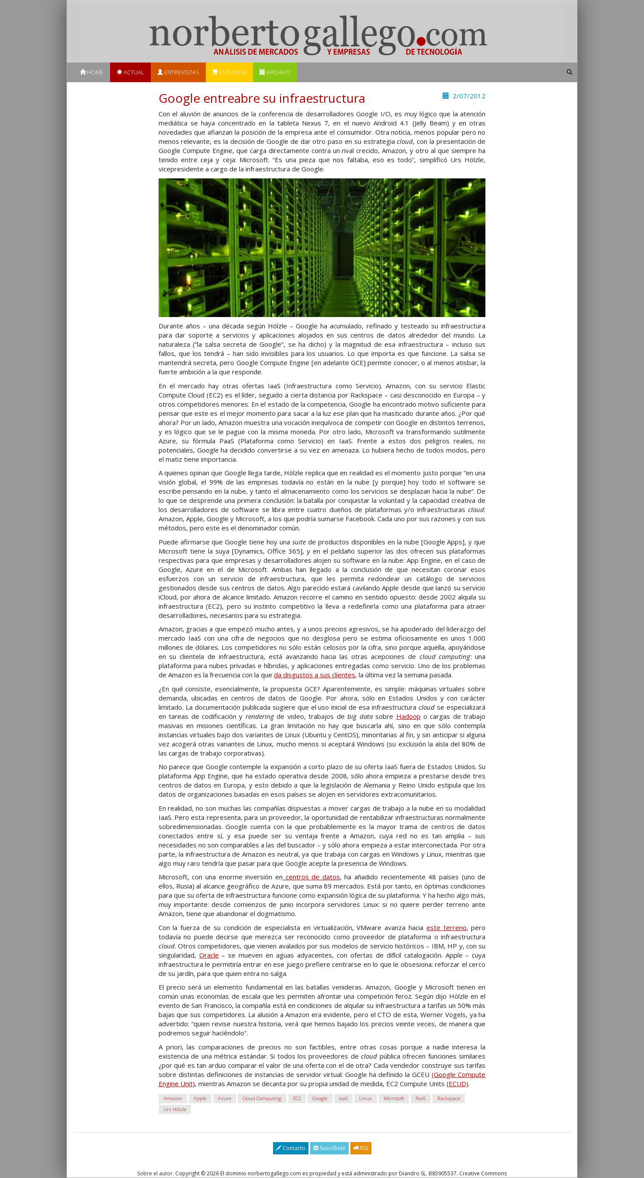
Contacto (290, 1148)
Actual (130, 72)
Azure (224, 1098)
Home (92, 72)
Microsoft (394, 1098)
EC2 (297, 1098)
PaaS (420, 1098)
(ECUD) (457, 1083)
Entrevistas (178, 72)
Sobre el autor (155, 1173)
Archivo (275, 72)
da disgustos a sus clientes (314, 674)
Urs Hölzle (174, 1109)
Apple (200, 1098)
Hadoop (408, 716)
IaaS (343, 1098)
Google (319, 1098)
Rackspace (448, 1098)
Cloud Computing (261, 1098)
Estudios (229, 72)
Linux (365, 1098)
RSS (360, 1148)
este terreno (446, 927)
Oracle (209, 955)
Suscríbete (329, 1148)
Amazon (172, 1098)
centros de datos (311, 876)
